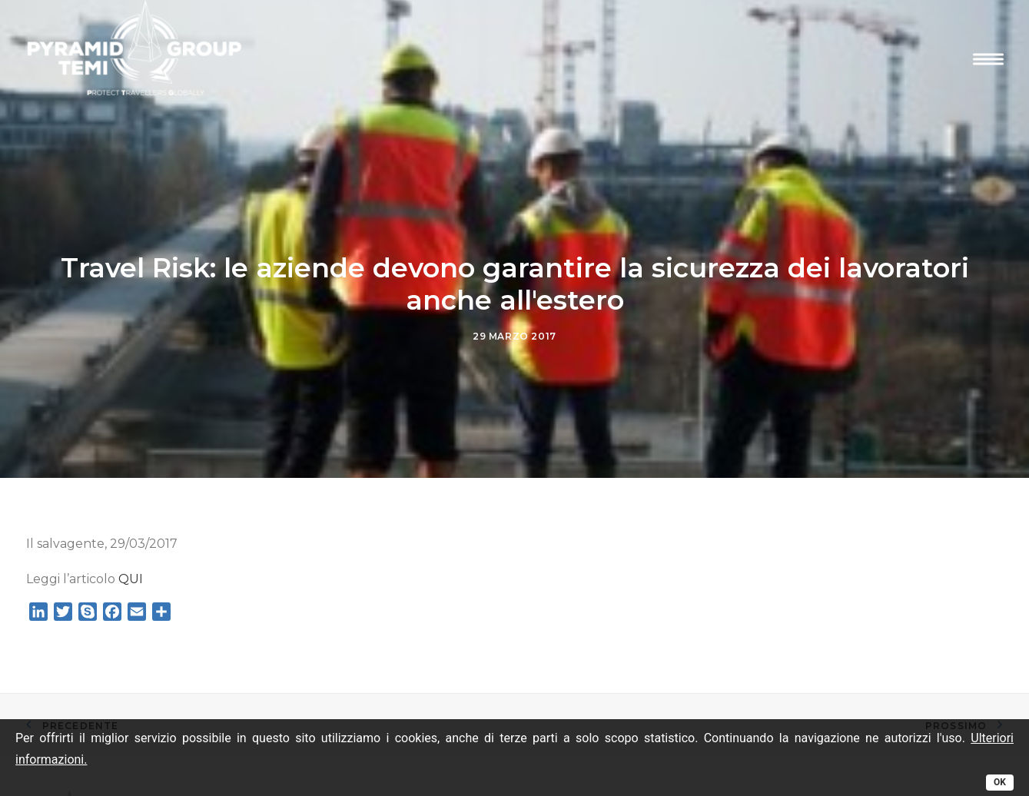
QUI (130, 574)
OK (1000, 782)
